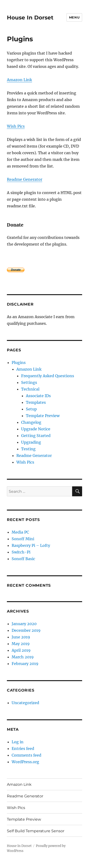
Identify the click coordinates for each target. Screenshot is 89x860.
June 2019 (21, 637)
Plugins (19, 362)
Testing (28, 448)
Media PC (20, 532)
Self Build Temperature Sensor (35, 831)
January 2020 (24, 623)
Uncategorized (25, 702)
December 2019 (26, 630)
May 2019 (21, 643)
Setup (31, 409)
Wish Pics (16, 126)
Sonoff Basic (23, 558)
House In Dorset (30, 17)
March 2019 (23, 657)
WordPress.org (25, 761)
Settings (29, 382)
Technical (30, 389)
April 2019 (21, 650)
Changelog (31, 422)
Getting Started (36, 435)
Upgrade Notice (35, 429)
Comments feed (26, 755)
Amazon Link (19, 79)
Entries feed (23, 748)
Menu (74, 17)
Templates (36, 402)
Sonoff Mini (23, 538)
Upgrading (31, 442)
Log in (17, 741)
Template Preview (43, 415)
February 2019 (25, 663)
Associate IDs (38, 395)
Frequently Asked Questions (47, 375)
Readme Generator (24, 179)
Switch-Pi (21, 552)
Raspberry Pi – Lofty (31, 545)
